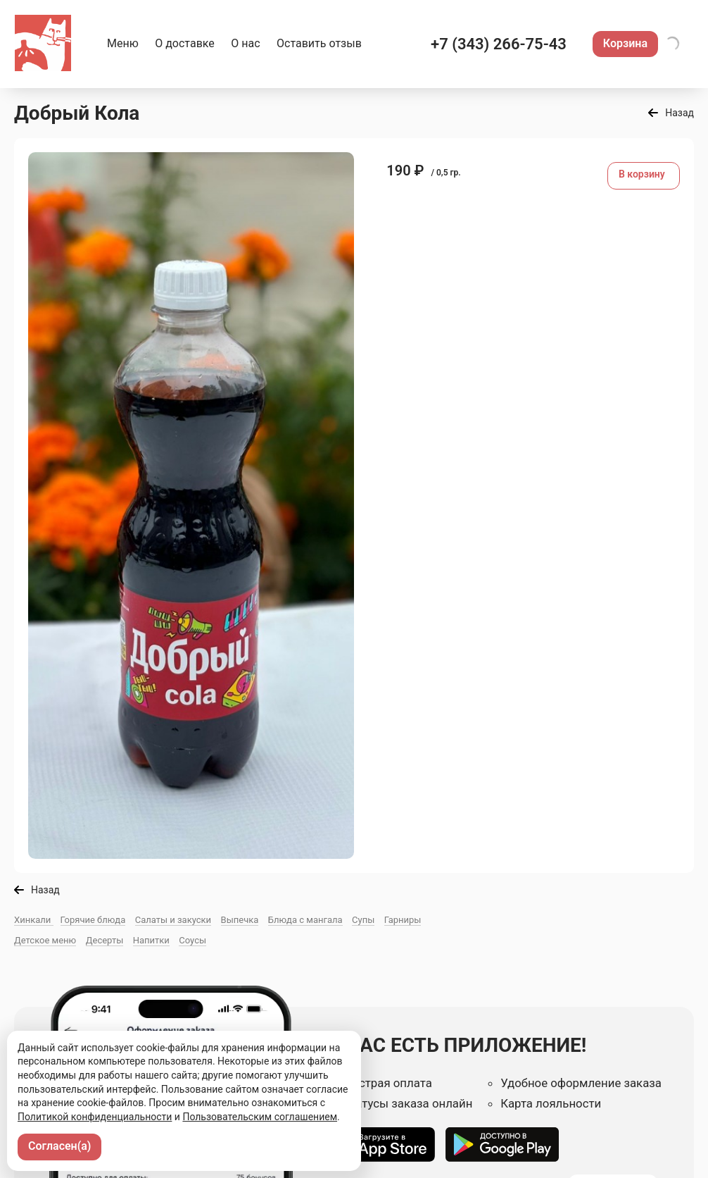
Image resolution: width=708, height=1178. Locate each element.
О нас (245, 43)
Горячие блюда (93, 919)
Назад (679, 112)
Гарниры (403, 919)
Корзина (625, 43)
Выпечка (240, 919)
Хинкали (33, 919)
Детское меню (45, 940)
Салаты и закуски (173, 919)
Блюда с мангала (305, 919)
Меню (123, 43)
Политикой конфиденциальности (95, 1116)
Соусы (192, 940)
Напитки (151, 940)
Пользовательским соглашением (259, 1116)
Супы (363, 919)
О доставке (185, 43)
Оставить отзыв (319, 43)
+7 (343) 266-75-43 (499, 44)
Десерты (105, 940)
